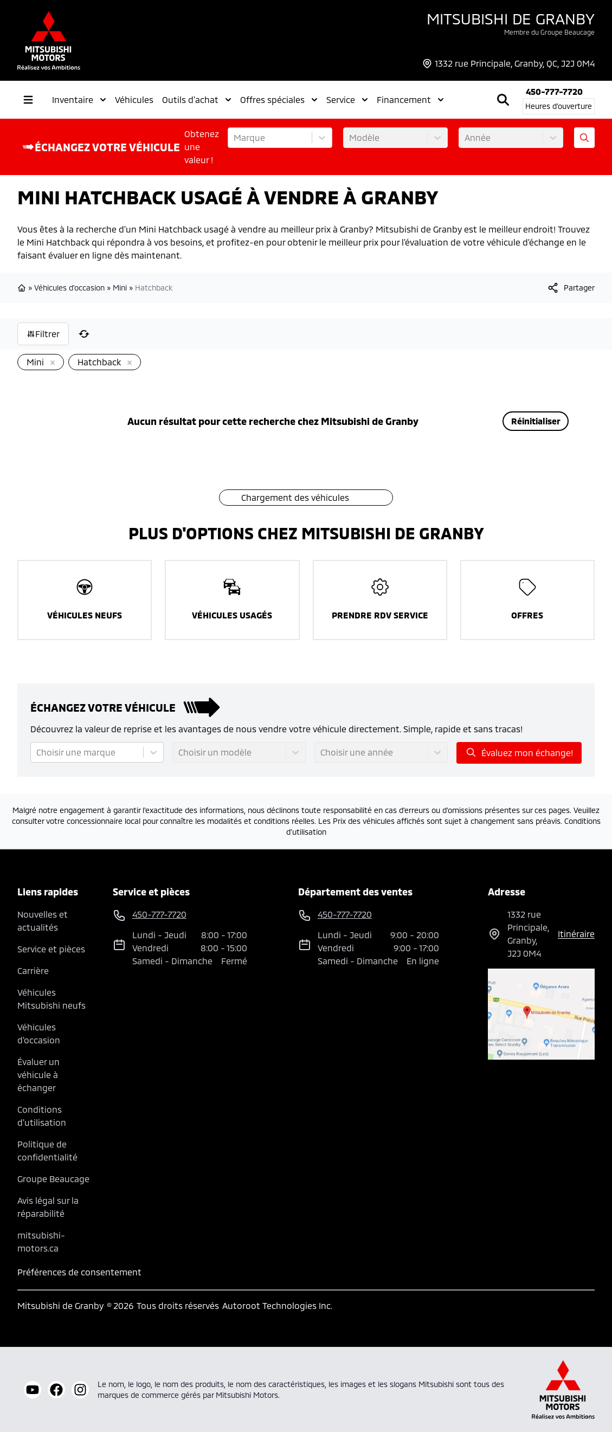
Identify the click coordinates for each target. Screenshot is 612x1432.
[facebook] (56, 1389)
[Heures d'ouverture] (559, 106)
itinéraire (576, 933)
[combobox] (235, 137)
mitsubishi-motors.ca (41, 1241)
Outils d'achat (196, 99)
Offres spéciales (279, 99)
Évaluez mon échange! (519, 752)
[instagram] (80, 1389)
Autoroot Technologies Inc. (277, 1305)
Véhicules (134, 99)
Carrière (33, 970)
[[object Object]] (570, 287)
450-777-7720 (554, 91)
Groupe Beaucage (53, 1178)
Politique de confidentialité (47, 1150)
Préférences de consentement (79, 1272)
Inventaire (79, 99)
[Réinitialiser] (84, 333)
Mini (120, 287)
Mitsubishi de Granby (511, 18)
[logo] (48, 40)
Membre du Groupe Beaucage (549, 32)
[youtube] (32, 1389)
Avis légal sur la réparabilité (48, 1206)
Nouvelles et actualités (42, 920)
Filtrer (43, 333)
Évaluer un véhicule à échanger (38, 1074)
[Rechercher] (503, 100)
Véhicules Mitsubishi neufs (51, 998)
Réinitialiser (536, 421)
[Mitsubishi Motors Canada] (563, 1389)
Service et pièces (51, 949)
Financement (410, 99)
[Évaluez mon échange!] (584, 137)
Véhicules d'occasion (69, 287)
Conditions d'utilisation (41, 1115)
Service (347, 99)
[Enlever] (50, 363)
